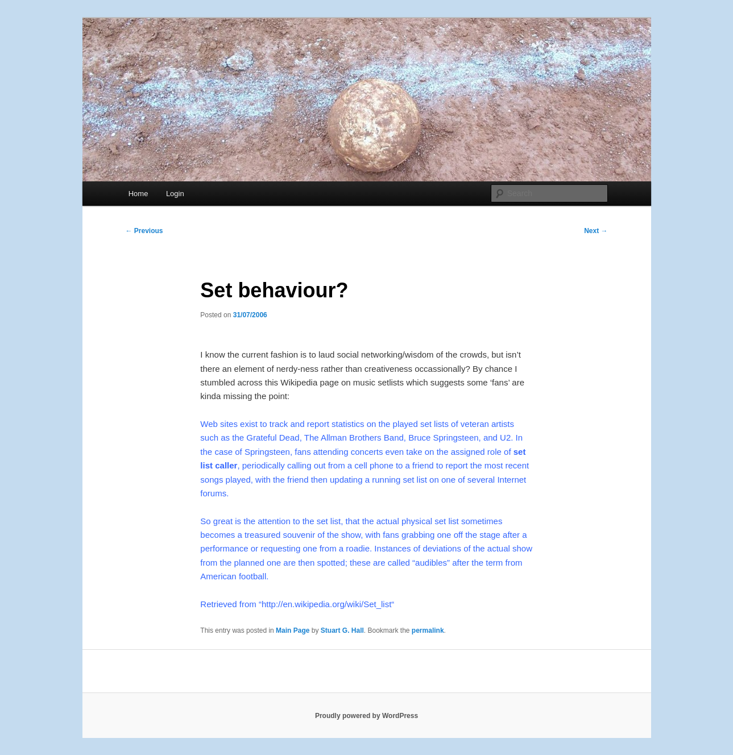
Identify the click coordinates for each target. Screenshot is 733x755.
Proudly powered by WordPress (366, 716)
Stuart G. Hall (342, 630)
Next (595, 231)
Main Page (292, 630)
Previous (144, 231)
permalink (428, 630)
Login (175, 193)
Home (138, 193)
